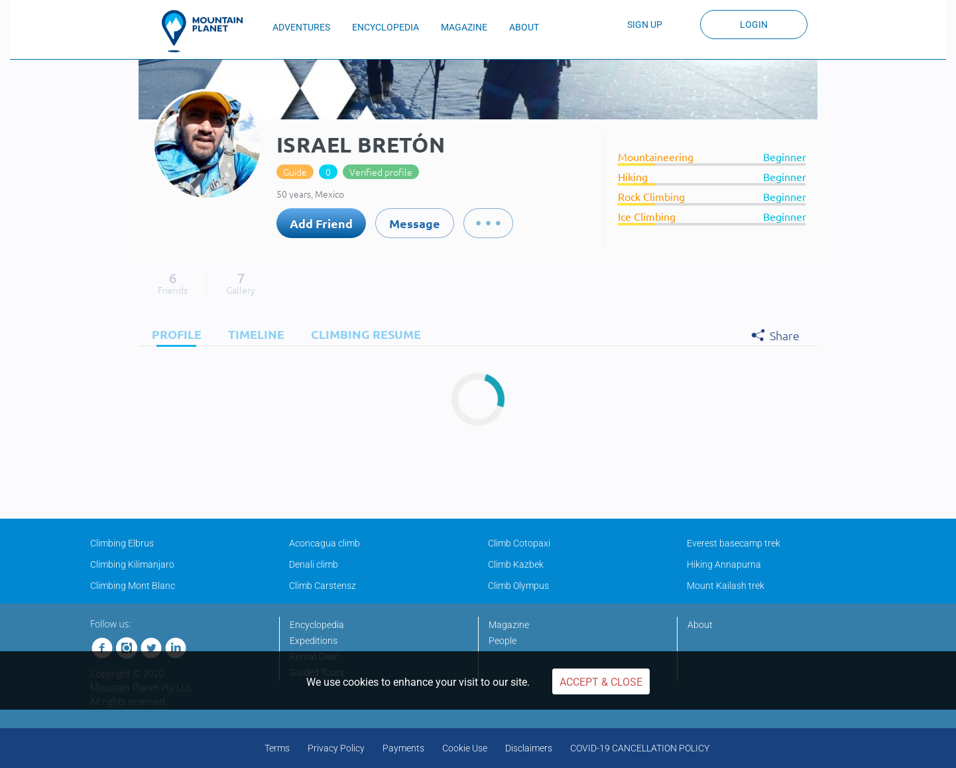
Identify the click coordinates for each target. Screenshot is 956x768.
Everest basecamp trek (733, 543)
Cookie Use (464, 748)
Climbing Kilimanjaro (132, 564)
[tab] (173, 334)
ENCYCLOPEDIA (385, 27)
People (502, 640)
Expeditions (313, 640)
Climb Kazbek (516, 564)
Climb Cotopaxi (519, 543)
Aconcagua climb (324, 543)
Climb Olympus (518, 585)
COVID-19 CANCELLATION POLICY (639, 748)
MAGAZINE (464, 27)
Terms (277, 748)
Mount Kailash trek (725, 585)
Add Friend (321, 223)
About (700, 624)
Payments (403, 748)
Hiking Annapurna (724, 564)
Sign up (644, 24)
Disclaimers (528, 748)
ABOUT (524, 27)
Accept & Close (601, 682)
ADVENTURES (301, 27)
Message (414, 223)
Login (754, 24)
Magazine (509, 624)
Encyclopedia (317, 624)
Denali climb (313, 564)
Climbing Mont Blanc (132, 585)
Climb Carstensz (322, 585)
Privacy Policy (336, 748)
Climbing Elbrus (122, 543)
